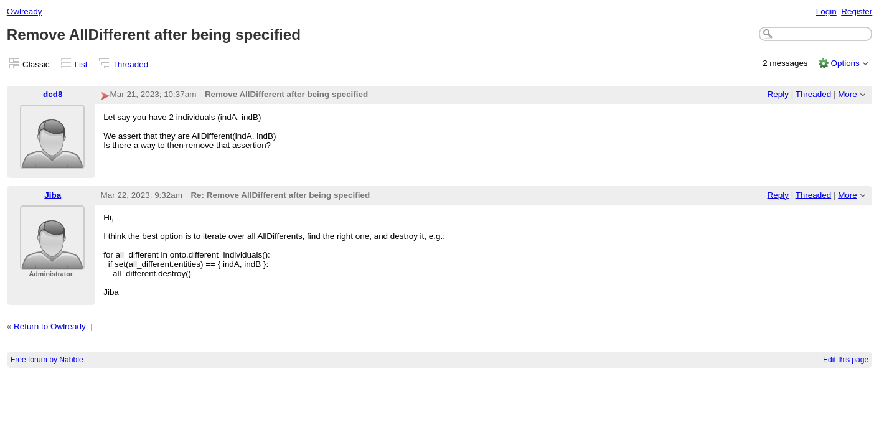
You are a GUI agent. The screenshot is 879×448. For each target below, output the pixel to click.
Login (826, 11)
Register (856, 11)
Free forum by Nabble (47, 359)
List (81, 64)
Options (844, 63)
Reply (778, 94)
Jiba (52, 195)
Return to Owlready (50, 326)
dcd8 (52, 94)
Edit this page (845, 359)
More (847, 94)
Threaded (131, 64)
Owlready (24, 11)
